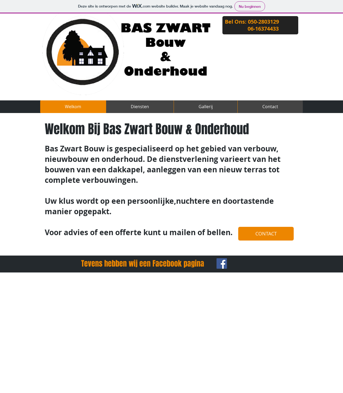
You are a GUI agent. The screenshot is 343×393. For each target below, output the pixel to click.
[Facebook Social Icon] (222, 263)
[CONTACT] (266, 234)
